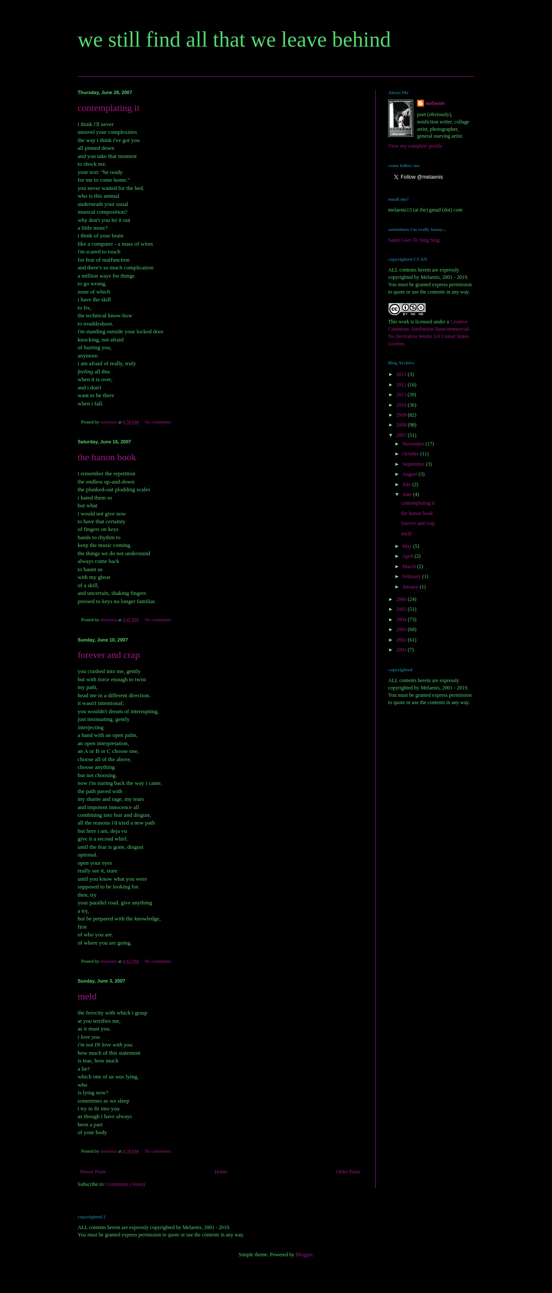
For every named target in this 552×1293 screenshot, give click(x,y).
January (411, 587)
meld (87, 996)
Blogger (304, 1255)
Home (221, 1172)
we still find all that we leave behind (234, 39)
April (408, 556)
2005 (402, 609)
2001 (402, 650)
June (407, 494)
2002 (402, 640)
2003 (402, 629)
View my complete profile (415, 146)
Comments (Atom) (125, 1184)
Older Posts (348, 1172)
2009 (402, 415)
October (411, 454)
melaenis (435, 103)
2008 (402, 425)
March (409, 566)
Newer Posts (93, 1172)
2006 (402, 599)
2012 (402, 385)
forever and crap (109, 654)
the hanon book (107, 457)
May (407, 546)
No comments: (158, 421)
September (414, 464)
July (407, 484)
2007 (402, 435)
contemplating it (109, 107)
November (414, 444)
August (410, 474)
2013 (402, 374)
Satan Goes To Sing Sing (414, 240)
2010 (402, 405)
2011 (402, 395)
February (412, 576)
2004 (402, 619)
